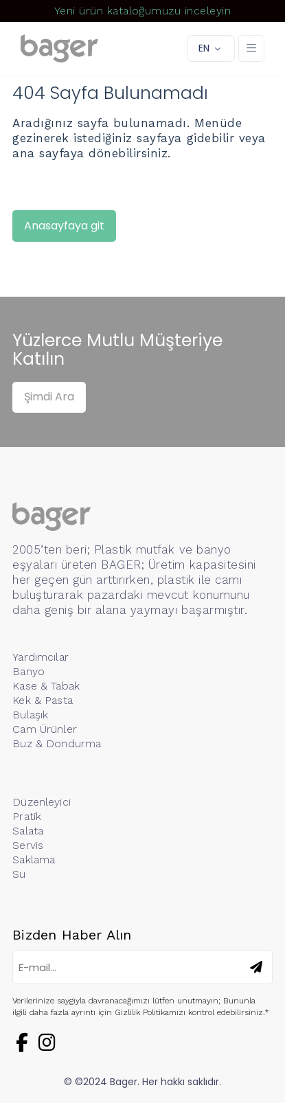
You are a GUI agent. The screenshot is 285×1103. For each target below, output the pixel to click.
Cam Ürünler (44, 729)
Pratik (26, 816)
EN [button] (203, 48)
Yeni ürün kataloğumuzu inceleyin (142, 10)
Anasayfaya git (64, 226)
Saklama (33, 859)
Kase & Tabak (46, 685)
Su (18, 873)
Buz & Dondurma (56, 743)
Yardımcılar (40, 656)
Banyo (28, 671)
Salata (27, 830)
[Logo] (59, 48)
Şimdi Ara (49, 397)
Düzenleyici (41, 801)
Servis (27, 845)
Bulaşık (30, 714)
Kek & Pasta (42, 700)
